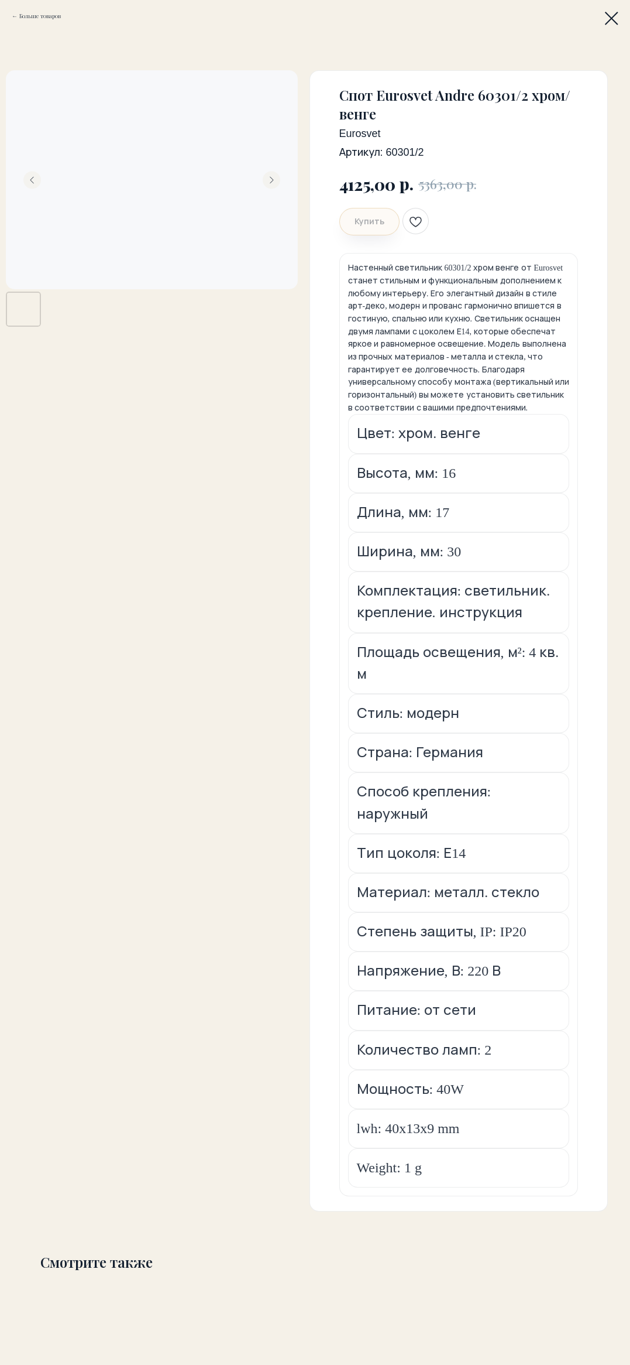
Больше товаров (40, 16)
